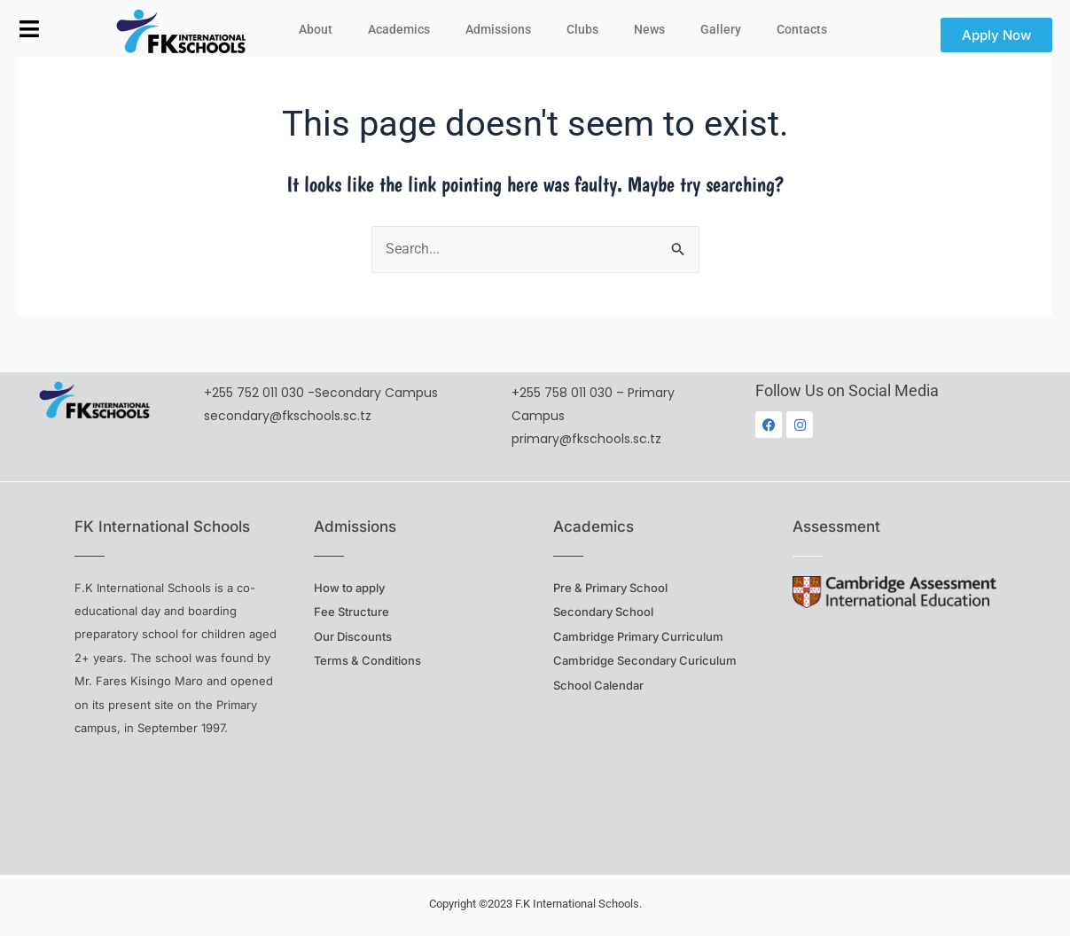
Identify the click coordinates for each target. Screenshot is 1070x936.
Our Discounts (353, 636)
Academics (399, 29)
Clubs (582, 29)
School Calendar (598, 685)
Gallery (720, 29)
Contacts (802, 29)
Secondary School (603, 611)
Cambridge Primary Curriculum (638, 636)
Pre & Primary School (610, 588)
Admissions (498, 29)
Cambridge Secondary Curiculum (645, 660)
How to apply (349, 588)
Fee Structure (351, 611)
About (315, 29)
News (649, 29)
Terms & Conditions (367, 660)
